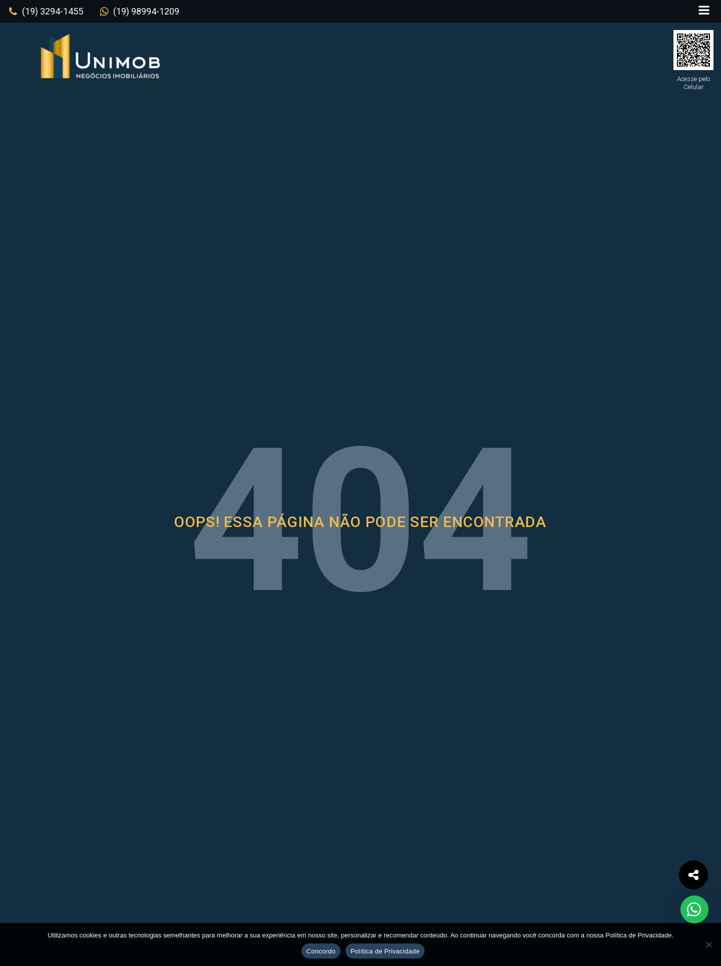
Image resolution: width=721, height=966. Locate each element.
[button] (45, 11)
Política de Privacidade (385, 951)
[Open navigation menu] (703, 11)
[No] (708, 944)
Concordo (320, 951)
